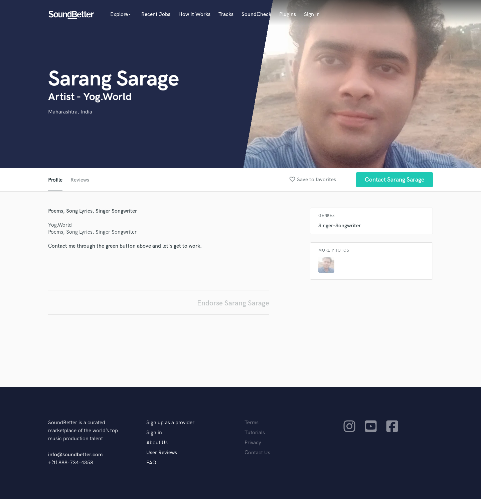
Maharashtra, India (70, 112)
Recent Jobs (155, 14)
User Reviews (161, 453)
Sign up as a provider (170, 423)
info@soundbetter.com (75, 455)
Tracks (225, 14)
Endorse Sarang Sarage (233, 303)
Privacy (253, 443)
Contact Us (257, 453)
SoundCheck (256, 14)
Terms (252, 423)
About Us (157, 443)
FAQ (151, 463)
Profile (55, 180)
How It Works (194, 14)
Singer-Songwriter (339, 226)
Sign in (312, 14)
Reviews (79, 180)
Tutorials (255, 433)
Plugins (287, 14)
